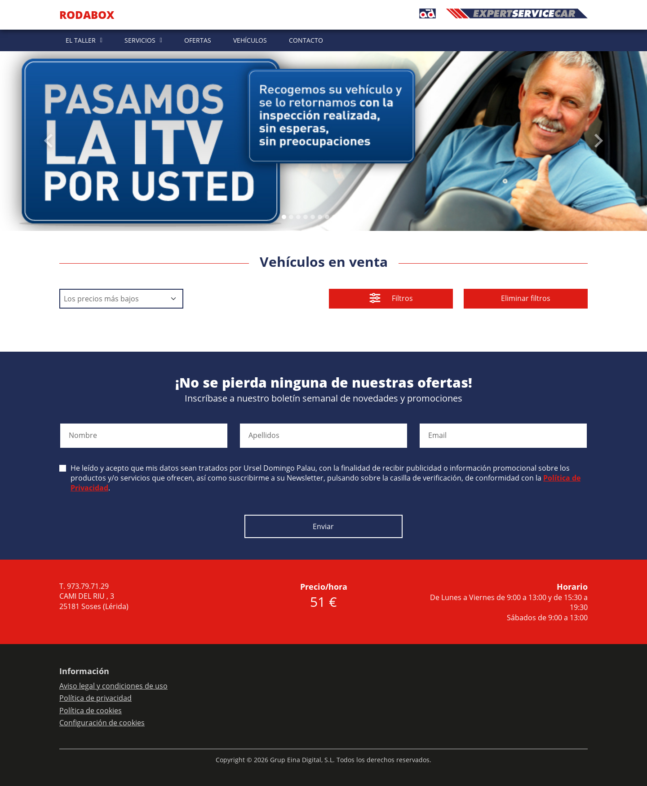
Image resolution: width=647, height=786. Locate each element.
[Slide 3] (305, 217)
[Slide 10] (356, 217)
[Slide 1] (291, 217)
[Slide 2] (298, 217)
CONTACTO (306, 40)
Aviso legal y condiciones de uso (113, 686)
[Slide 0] (284, 217)
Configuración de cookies (102, 723)
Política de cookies (90, 710)
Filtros (391, 299)
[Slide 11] (363, 217)
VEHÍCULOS (250, 40)
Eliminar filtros (525, 298)
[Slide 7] (334, 217)
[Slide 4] (312, 217)
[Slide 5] (320, 217)
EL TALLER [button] (81, 40)
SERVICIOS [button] (139, 40)
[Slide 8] (341, 217)
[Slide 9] (348, 217)
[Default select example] (121, 299)
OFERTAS (197, 40)
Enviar (323, 526)
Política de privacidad (95, 698)
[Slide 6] (327, 217)
